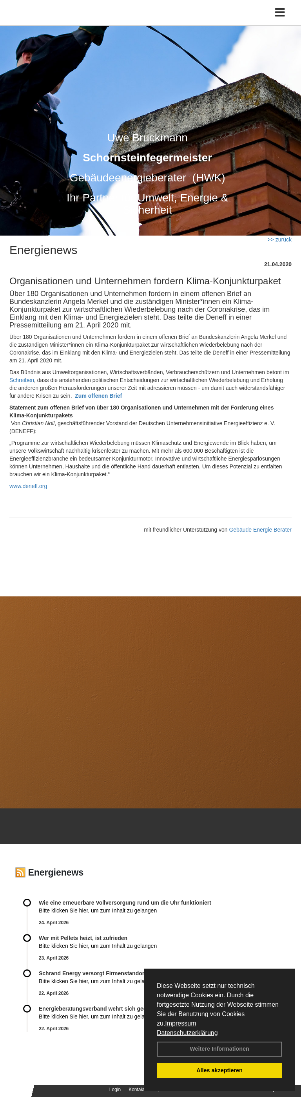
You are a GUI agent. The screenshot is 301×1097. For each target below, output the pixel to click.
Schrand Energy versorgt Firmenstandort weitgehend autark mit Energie (133, 973)
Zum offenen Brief (98, 396)
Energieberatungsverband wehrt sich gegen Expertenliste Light (121, 1009)
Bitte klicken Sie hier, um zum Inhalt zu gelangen (98, 910)
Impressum (180, 1023)
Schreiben (21, 380)
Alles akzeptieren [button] (219, 1070)
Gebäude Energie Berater (260, 530)
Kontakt (137, 1089)
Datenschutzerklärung (187, 1032)
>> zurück (280, 239)
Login (115, 1089)
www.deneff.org (28, 486)
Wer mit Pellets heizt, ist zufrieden (83, 938)
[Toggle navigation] (280, 12)
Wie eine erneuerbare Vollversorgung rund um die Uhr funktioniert (125, 903)
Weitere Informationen (219, 1049)
